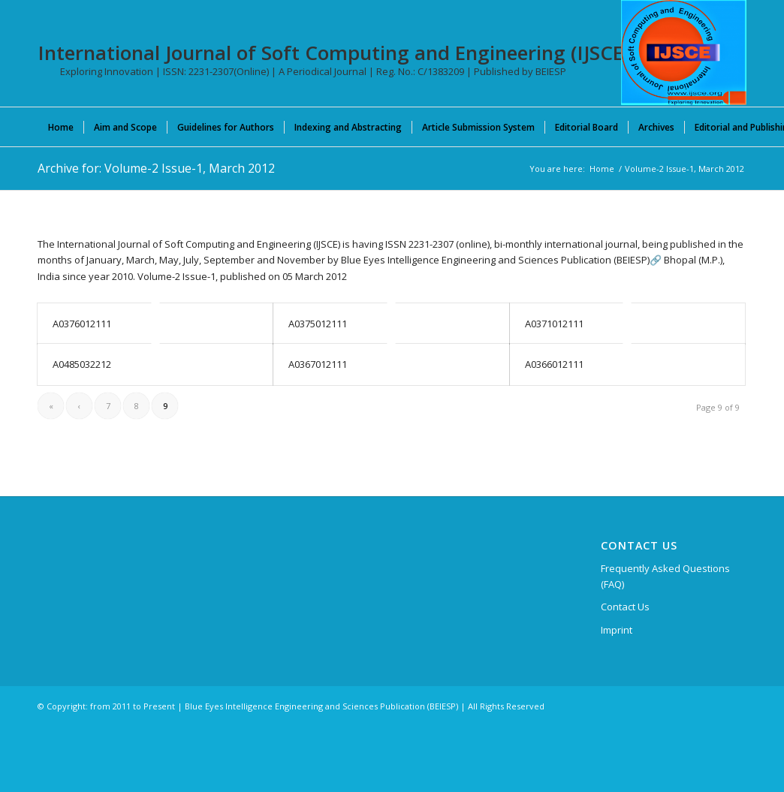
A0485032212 (82, 364)
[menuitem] (60, 127)
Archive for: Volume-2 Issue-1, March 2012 (156, 168)
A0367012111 (317, 364)
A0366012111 (554, 364)
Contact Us (625, 606)
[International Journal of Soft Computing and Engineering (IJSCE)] (683, 52)
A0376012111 (82, 323)
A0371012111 (554, 323)
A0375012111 (317, 323)
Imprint (616, 630)
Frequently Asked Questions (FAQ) (665, 576)
